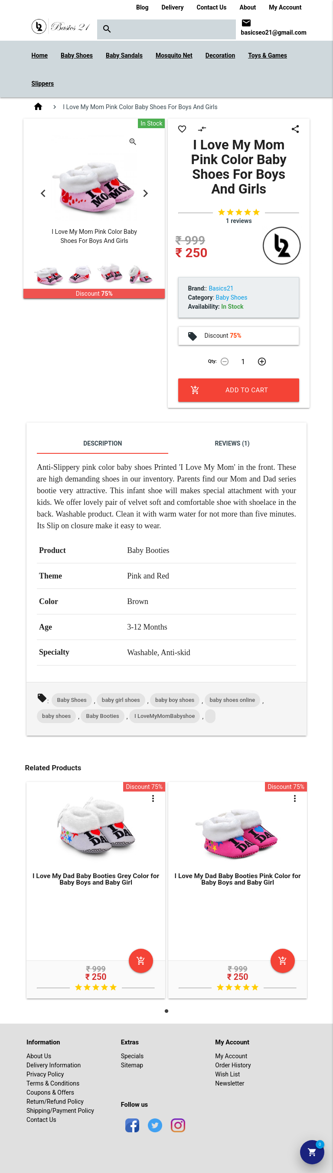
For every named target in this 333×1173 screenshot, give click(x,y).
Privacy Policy (45, 1074)
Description (102, 443)
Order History (233, 1065)
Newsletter (229, 1083)
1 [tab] (166, 1011)
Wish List (227, 1074)
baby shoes (56, 716)
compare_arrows (202, 129)
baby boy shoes (174, 700)
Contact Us (211, 7)
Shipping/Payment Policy (60, 1110)
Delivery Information (53, 1065)
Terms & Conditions (52, 1083)
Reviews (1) (232, 443)
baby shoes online (232, 700)
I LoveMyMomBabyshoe (164, 716)
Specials (132, 1056)
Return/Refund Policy (55, 1101)
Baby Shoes (71, 700)
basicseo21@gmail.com (274, 32)
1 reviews (239, 220)
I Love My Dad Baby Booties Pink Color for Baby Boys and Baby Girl (238, 879)
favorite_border (182, 129)
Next (145, 193)
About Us (38, 1056)
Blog (142, 7)
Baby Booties (102, 716)
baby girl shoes (121, 700)
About (248, 7)
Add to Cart (229, 390)
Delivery (173, 7)
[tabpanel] (96, 892)
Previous (43, 193)
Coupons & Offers (50, 1092)
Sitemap (132, 1065)
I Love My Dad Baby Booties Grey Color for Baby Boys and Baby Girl (96, 879)
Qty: (212, 361)
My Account (285, 7)
